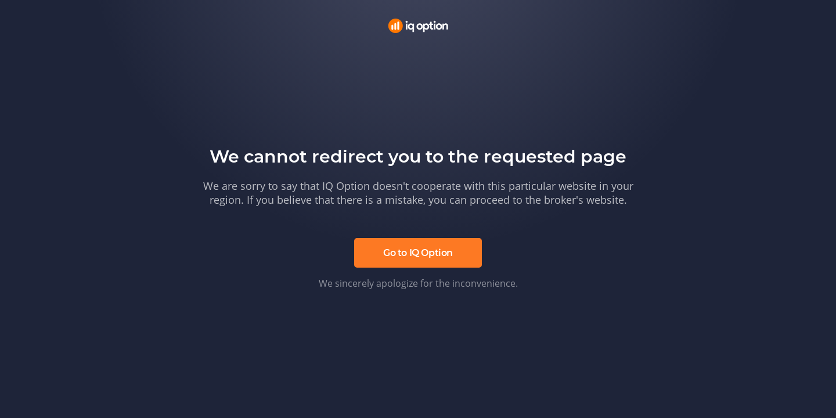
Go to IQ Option (418, 252)
